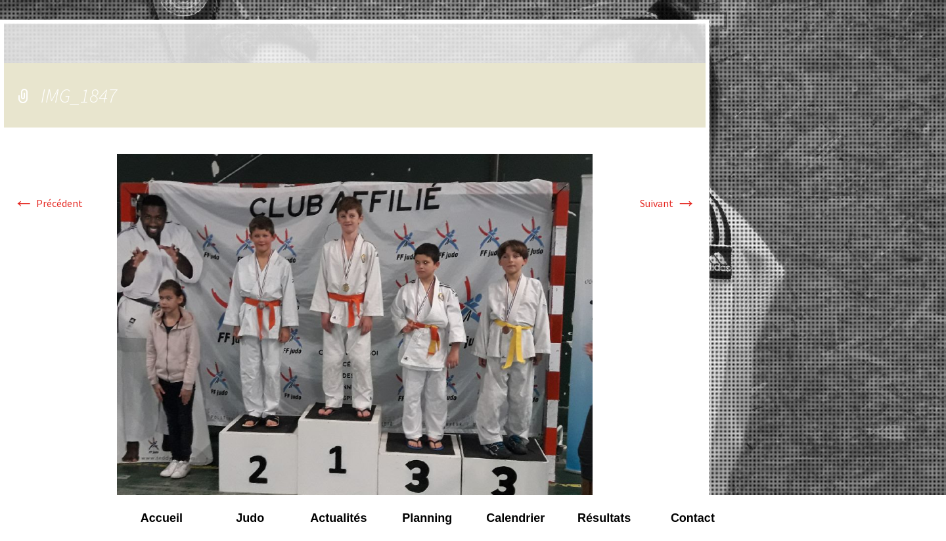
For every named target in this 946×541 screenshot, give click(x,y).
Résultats (604, 518)
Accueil (162, 518)
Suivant (668, 203)
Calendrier (515, 518)
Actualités (338, 518)
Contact (693, 518)
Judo (250, 518)
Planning (427, 518)
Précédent (48, 203)
